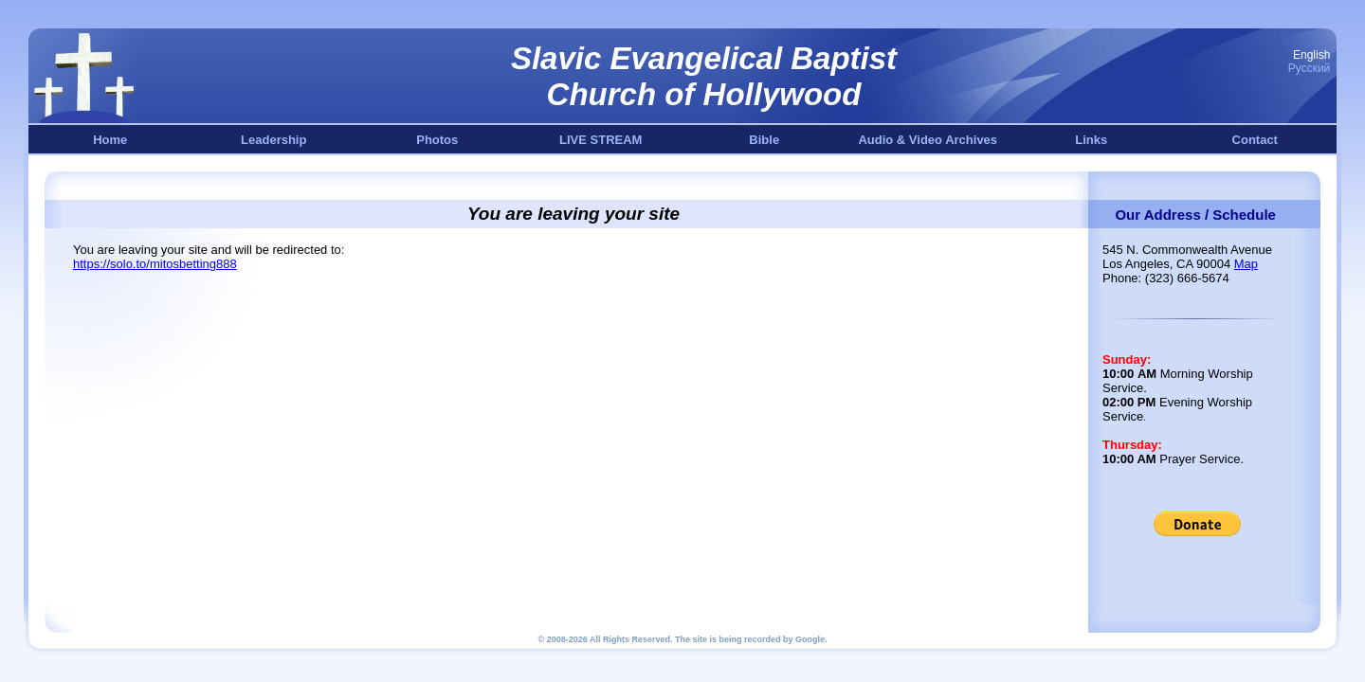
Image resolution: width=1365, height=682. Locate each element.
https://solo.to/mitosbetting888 (155, 264)
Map (1246, 264)
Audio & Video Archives (927, 140)
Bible (764, 140)
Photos (437, 140)
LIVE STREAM (600, 140)
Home (110, 140)
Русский (1309, 68)
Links (1091, 140)
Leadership (273, 140)
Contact (1255, 140)
